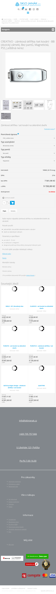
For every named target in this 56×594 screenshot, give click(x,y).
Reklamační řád (13, 486)
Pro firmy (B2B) (13, 524)
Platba (10, 507)
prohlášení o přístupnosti (18, 588)
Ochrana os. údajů (14, 484)
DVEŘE (15, 19)
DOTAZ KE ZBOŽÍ (9, 198)
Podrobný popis (49, 129)
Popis (4, 211)
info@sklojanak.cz (28, 420)
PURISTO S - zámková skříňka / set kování (41, 347)
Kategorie (28, 29)
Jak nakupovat (13, 499)
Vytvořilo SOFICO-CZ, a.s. (47, 591)
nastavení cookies (32, 588)
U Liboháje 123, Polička (28, 447)
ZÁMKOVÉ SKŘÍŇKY (7, 21)
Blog (10, 532)
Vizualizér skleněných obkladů (18, 529)
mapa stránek (5, 588)
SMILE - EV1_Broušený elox (14, 306)
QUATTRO (41, 385)
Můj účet (11, 544)
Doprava (11, 504)
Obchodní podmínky (15, 481)
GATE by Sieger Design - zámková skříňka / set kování (14, 387)
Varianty (13, 211)
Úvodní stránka (6, 19)
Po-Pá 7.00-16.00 (28, 460)
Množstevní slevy (14, 522)
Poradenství (12, 519)
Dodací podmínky (14, 502)
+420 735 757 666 (28, 433)
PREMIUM (43, 19)
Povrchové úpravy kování (16, 527)
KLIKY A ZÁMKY (34, 19)
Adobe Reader (30, 275)
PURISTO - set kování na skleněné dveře (14, 347)
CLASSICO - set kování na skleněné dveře (41, 307)
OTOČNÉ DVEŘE (23, 19)
